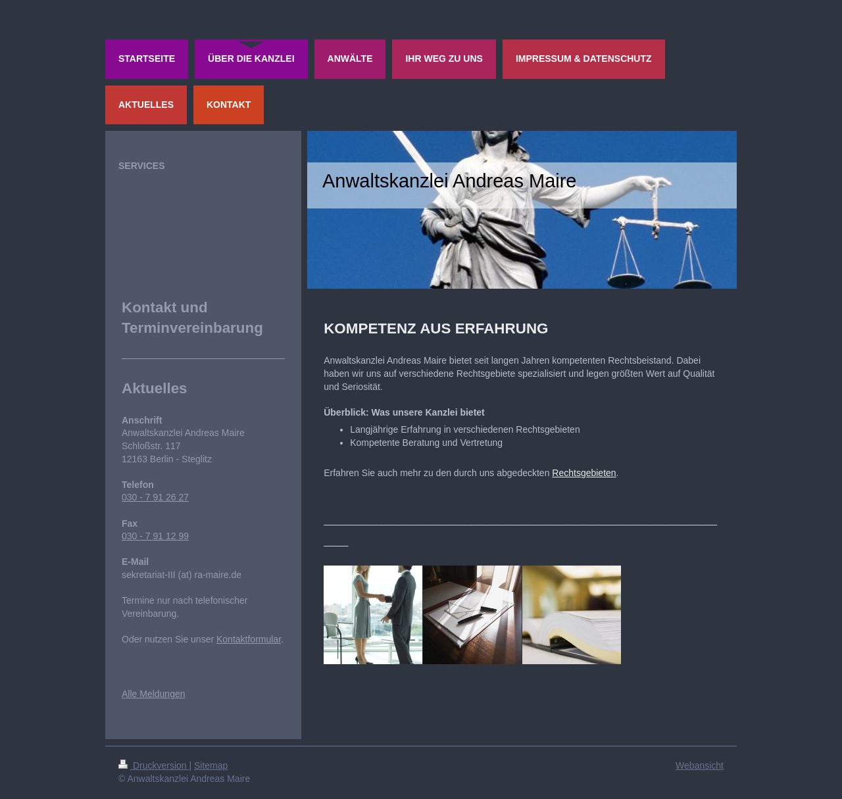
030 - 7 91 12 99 (155, 536)
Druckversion (153, 765)
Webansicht (700, 765)
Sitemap (211, 765)
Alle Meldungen (154, 694)
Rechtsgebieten (584, 473)
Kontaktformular (248, 639)
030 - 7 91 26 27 (155, 497)
